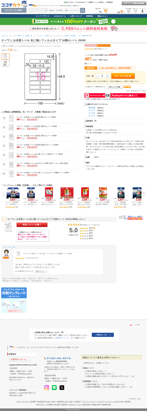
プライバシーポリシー (89, 401)
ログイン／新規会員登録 (134, 3)
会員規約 (77, 401)
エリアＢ (91, 113)
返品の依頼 (86, 404)
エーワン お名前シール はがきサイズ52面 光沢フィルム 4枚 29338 (42, 163)
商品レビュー (102, 16)
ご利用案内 (109, 2)
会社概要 (33, 401)
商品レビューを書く (32, 225)
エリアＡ (91, 110)
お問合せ (101, 2)
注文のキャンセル (75, 404)
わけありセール (60, 16)
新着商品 (89, 16)
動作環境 (128, 401)
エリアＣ (91, 116)
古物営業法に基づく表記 (64, 401)
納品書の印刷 (106, 404)
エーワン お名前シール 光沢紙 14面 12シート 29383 (37, 126)
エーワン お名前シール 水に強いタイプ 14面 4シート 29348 (40, 154)
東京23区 (92, 108)
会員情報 (50, 404)
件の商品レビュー (100, 49)
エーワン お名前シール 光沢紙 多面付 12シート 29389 (37, 145)
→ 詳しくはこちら (31, 239)
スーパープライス (42, 16)
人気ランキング (76, 16)
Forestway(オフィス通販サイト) (86, 2)
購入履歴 (57, 404)
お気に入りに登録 (114, 87)
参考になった (40, 271)
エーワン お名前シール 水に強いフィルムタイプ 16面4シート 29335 (43, 173)
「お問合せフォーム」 (61, 338)
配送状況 (64, 404)
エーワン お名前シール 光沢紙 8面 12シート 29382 (36, 117)
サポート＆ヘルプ (22, 401)
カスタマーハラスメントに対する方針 (110, 401)
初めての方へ (69, 2)
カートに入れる (123, 76)
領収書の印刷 (96, 404)
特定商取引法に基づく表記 (46, 401)
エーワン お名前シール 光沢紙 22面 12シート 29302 (37, 136)
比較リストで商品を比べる (96, 87)
